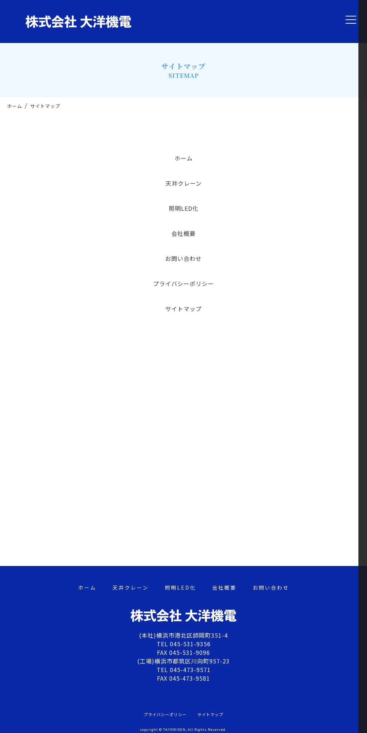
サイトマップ (183, 308)
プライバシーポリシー (183, 283)
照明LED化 (184, 208)
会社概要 (183, 233)
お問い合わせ (183, 258)
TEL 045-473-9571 (184, 669)
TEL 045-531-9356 (184, 643)
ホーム (184, 158)
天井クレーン (184, 183)
